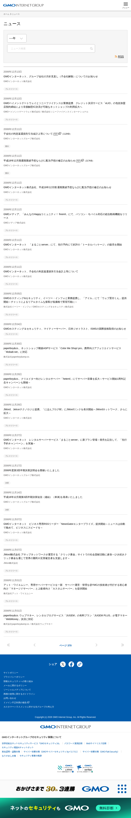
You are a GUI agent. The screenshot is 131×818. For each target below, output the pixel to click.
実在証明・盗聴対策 (11, 751)
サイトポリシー (11, 672)
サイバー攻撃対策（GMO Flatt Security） (101, 751)
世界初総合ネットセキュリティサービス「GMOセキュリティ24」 (31, 743)
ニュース (16, 14)
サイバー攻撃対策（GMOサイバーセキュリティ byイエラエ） (51, 751)
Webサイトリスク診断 (96, 743)
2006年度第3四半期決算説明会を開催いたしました (32, 470)
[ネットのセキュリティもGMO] (65, 808)
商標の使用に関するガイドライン (19, 694)
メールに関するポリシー (15, 685)
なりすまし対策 (9, 755)
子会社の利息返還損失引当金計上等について (38, 133)
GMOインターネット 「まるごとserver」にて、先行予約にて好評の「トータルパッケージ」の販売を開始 (63, 244)
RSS (119, 57)
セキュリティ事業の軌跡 (31, 755)
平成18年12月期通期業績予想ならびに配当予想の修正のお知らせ (49, 160)
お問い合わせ (10, 698)
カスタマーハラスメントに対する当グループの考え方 (29, 707)
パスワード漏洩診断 (73, 743)
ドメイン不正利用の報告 (16, 702)
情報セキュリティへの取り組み (18, 681)
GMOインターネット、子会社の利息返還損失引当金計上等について (41, 271)
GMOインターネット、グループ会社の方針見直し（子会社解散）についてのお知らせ (51, 76)
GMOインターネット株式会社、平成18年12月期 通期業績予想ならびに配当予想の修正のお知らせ (57, 187)
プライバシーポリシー (14, 677)
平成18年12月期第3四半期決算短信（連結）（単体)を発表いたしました (43, 497)
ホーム (6, 14)
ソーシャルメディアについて (17, 690)
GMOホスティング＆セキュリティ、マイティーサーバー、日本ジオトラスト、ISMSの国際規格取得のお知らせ (65, 328)
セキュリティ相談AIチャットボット (18, 747)
